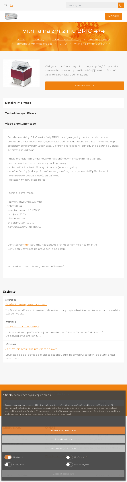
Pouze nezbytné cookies (63, 448)
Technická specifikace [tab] (20, 113)
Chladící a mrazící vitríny (66, 39)
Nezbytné (18, 457)
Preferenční (80, 457)
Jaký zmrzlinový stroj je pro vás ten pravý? (31, 348)
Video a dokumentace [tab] (20, 123)
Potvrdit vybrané (63, 439)
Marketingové (81, 464)
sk (11, 5)
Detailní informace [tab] (18, 102)
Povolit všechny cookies (63, 430)
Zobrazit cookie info (63, 473)
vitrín (26, 244)
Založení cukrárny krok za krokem (26, 304)
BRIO (63, 43)
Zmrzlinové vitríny (99, 39)
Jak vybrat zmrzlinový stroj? (22, 326)
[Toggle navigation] (113, 16)
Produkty (38, 39)
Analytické (18, 464)
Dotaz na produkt (84, 85)
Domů (21, 39)
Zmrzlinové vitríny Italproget (34, 43)
